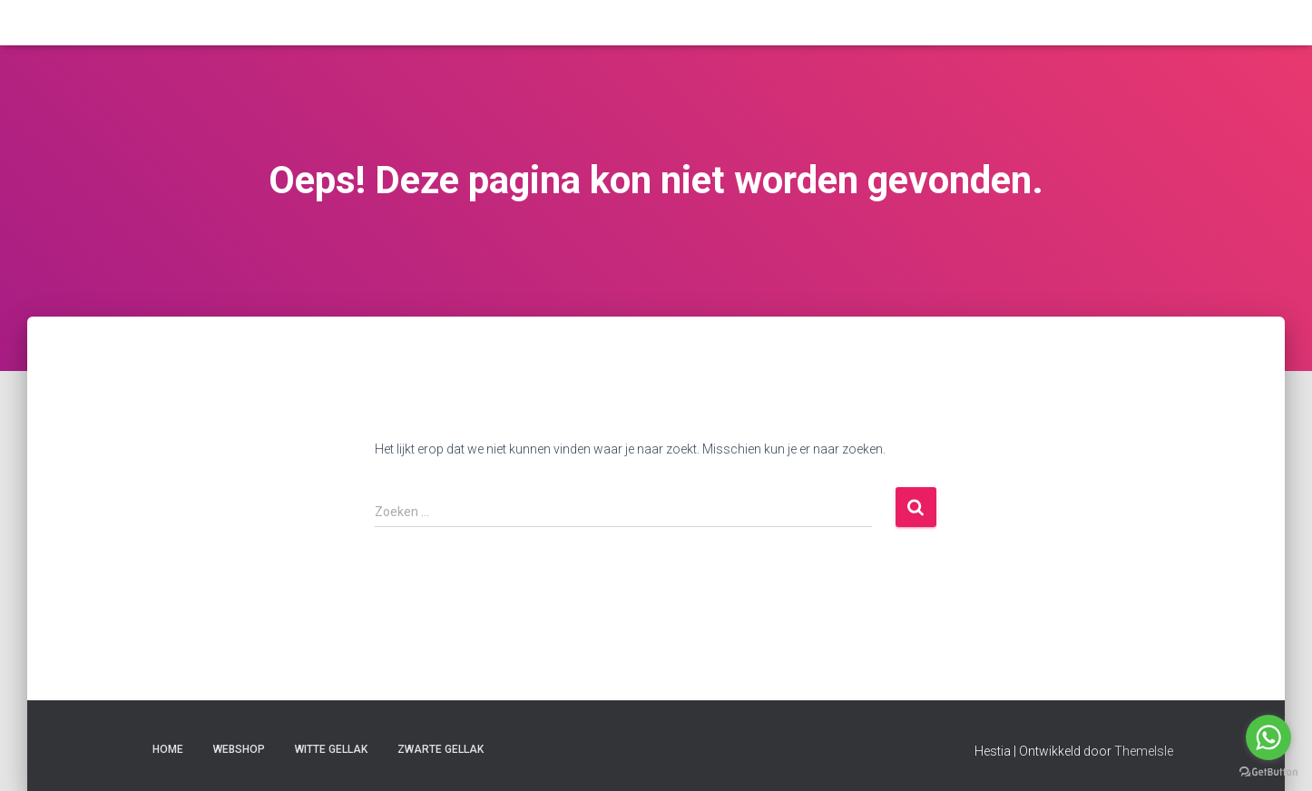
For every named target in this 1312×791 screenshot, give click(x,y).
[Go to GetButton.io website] (1268, 772)
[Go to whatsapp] (1268, 737)
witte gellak (331, 749)
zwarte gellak (440, 749)
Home (167, 749)
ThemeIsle (1143, 751)
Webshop (239, 749)
